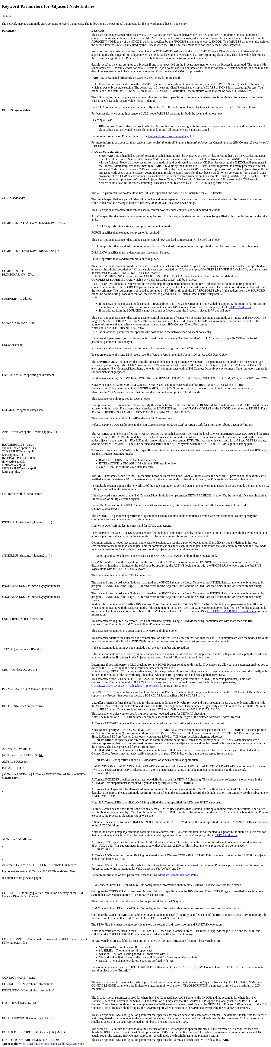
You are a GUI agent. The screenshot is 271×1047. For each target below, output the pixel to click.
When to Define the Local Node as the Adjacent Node (51, 1043)
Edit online (8, 16)
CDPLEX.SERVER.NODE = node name (232, 611)
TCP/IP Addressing (240, 307)
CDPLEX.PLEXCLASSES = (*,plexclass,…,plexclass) (124, 685)
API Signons (176, 657)
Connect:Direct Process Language (168, 136)
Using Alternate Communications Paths (174, 875)
